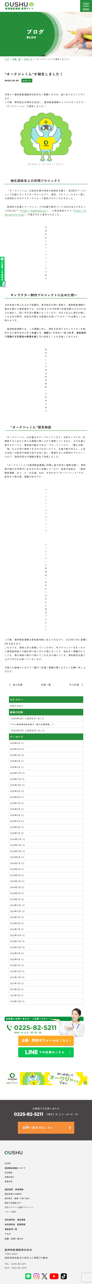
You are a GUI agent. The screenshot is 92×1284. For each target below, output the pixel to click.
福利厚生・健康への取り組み (17, 1198)
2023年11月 (17, 911)
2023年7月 (17, 917)
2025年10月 (17, 785)
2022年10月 (17, 947)
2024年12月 (17, 839)
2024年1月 (17, 899)
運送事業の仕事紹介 (13, 1193)
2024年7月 (17, 863)
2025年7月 (17, 803)
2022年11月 (17, 941)
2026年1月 (16, 767)
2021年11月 (17, 977)
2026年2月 (17, 760)
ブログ (8, 1233)
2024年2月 (17, 893)
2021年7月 (17, 983)
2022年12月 (17, 935)
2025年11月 (17, 779)
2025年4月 (17, 821)
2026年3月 (17, 755)
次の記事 (74, 684)
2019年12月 (17, 1001)
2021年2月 (16, 989)
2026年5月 (17, 743)
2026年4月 (17, 748)
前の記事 (18, 684)
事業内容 (8, 1181)
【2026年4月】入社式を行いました (27, 730)
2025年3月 (17, 827)
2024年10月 (17, 851)
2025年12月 (17, 772)
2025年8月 (17, 797)
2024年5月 (17, 875)
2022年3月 (17, 965)
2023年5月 (17, 923)
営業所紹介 (9, 1177)
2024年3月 (17, 887)
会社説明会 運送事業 (15, 1219)
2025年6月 (17, 809)
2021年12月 (17, 971)
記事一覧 (46, 684)
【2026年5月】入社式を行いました (27, 718)
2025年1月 (17, 833)
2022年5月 (17, 959)
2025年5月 (17, 815)
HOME (8, 1163)
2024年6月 (17, 869)
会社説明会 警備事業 (15, 1224)
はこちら (38, 1127)
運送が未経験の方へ (13, 1202)
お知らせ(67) (16, 705)
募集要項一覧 (11, 1229)
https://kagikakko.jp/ (34, 210)
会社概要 (8, 1172)
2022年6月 (17, 953)
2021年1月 (16, 995)
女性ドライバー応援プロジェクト (19, 1207)
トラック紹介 (10, 1211)
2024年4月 (17, 881)
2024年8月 (17, 857)
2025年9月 (17, 791)
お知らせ (26, 80)
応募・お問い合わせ (14, 1238)
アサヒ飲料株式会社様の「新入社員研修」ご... (33, 724)
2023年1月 (16, 929)
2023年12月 (17, 905)
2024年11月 (17, 845)
